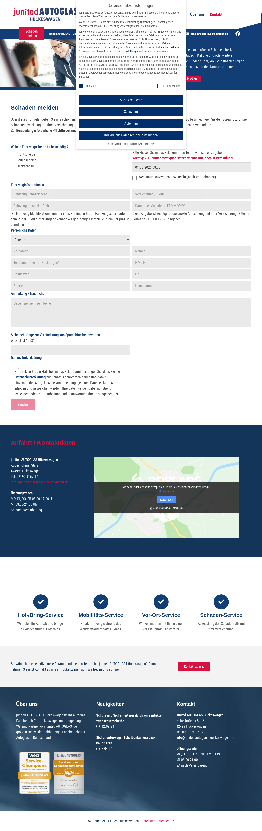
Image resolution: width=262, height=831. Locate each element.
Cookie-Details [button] (115, 144)
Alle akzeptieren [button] (131, 100)
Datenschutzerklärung (168, 47)
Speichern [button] (131, 112)
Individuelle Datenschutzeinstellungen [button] (131, 135)
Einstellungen (131, 51)
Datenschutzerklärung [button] (133, 144)
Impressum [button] (149, 144)
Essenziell (87, 86)
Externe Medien (168, 86)
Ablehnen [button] (131, 123)
